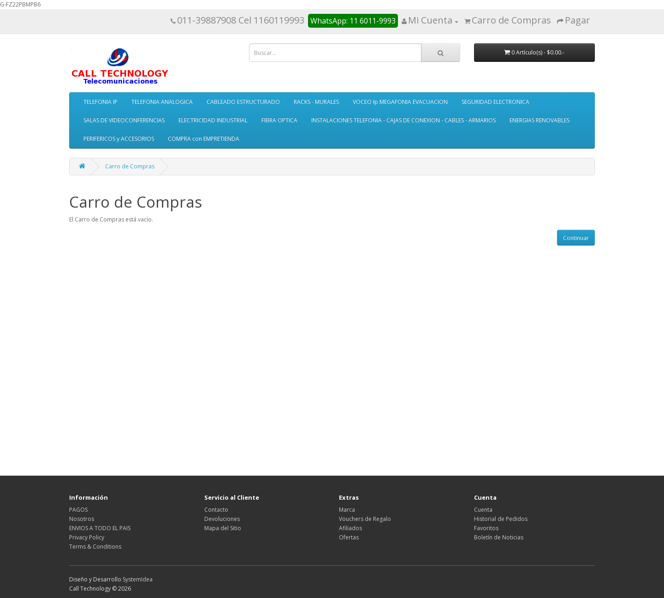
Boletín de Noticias (498, 537)
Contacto (216, 510)
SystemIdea (138, 579)
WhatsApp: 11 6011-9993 (353, 21)
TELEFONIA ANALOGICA (162, 102)
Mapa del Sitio (222, 528)
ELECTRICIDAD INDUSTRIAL (213, 120)
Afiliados (350, 528)
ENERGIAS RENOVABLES (539, 120)
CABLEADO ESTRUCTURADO (243, 102)
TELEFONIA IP (100, 102)
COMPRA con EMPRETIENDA (203, 139)
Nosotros (81, 519)
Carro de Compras (129, 166)
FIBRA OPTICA (279, 120)
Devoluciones (222, 519)
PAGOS (78, 510)
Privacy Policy (86, 537)
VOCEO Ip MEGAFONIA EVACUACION (400, 102)
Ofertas (349, 537)
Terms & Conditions (95, 546)
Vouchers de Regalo (365, 519)
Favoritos (486, 528)
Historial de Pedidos (501, 519)
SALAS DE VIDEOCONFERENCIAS (124, 120)
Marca (347, 510)
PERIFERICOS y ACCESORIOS (118, 139)
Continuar (576, 238)
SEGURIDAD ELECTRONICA (495, 102)
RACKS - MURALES (316, 102)
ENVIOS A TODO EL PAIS (99, 528)
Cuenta (483, 510)
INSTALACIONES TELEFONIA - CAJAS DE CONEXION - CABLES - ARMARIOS (403, 120)
